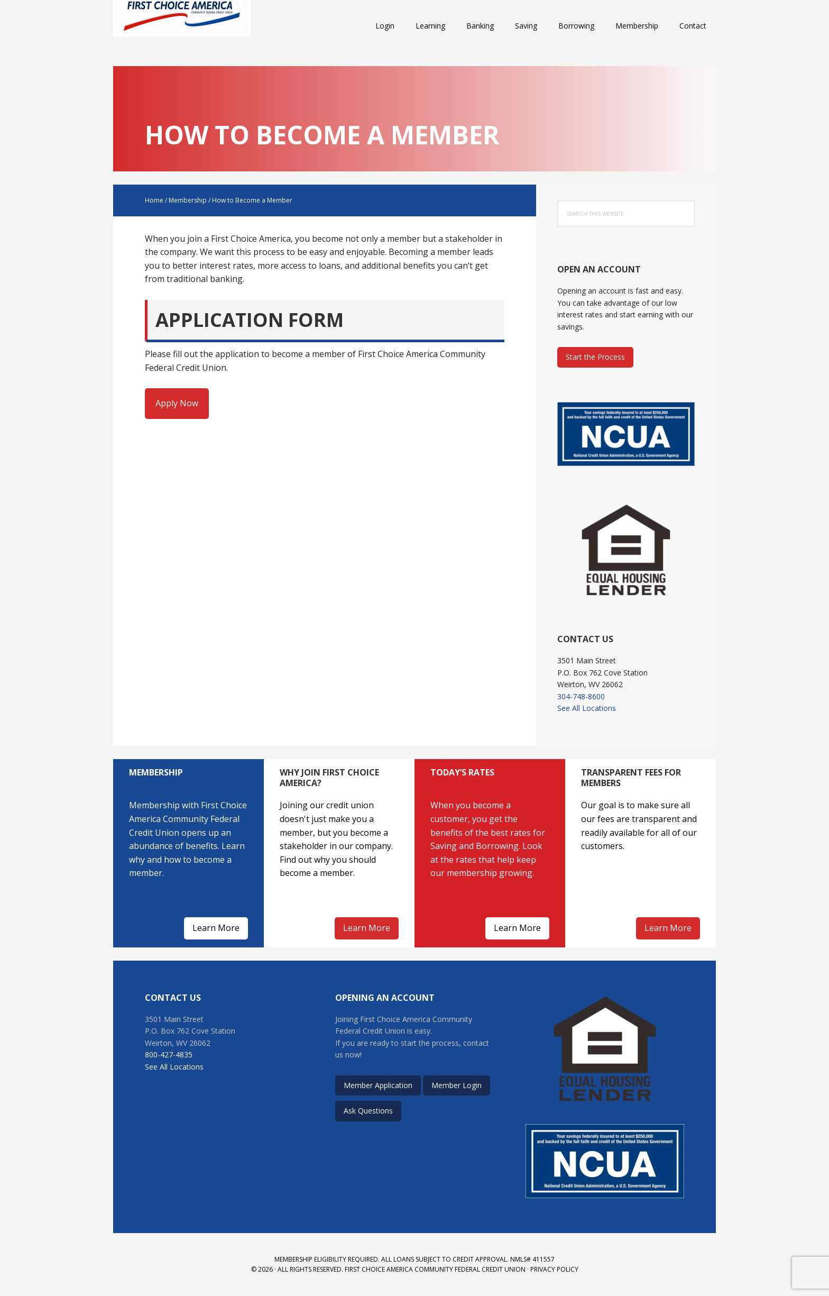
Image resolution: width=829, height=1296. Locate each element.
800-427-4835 (168, 1054)
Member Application (378, 1085)
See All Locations (586, 708)
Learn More (216, 928)
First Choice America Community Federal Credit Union (182, 26)
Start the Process (595, 357)
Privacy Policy (554, 1269)
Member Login (456, 1085)
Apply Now (176, 403)
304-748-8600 (581, 696)
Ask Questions (368, 1111)
